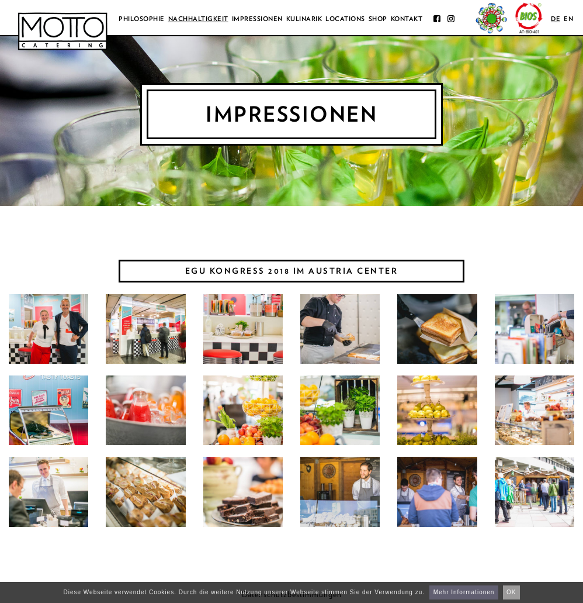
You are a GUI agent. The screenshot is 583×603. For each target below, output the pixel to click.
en (568, 19)
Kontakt (407, 19)
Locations (345, 19)
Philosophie (142, 19)
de (555, 19)
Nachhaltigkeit (198, 19)
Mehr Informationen (464, 592)
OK (511, 592)
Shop (378, 19)
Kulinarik (304, 19)
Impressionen (257, 19)
